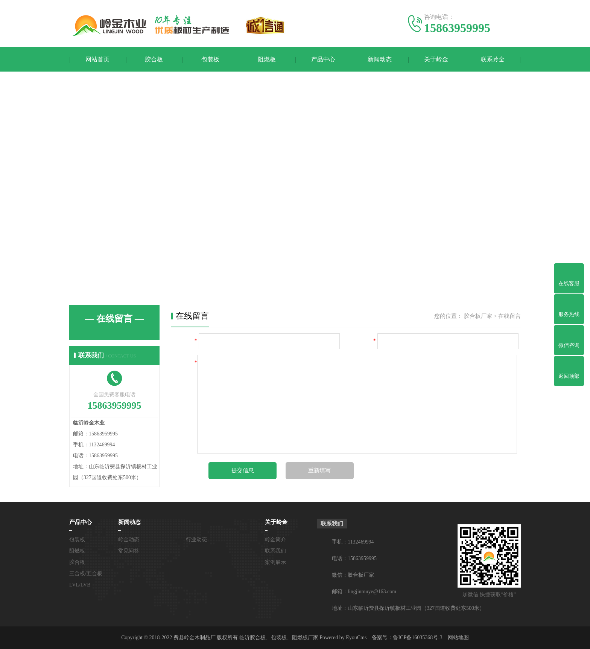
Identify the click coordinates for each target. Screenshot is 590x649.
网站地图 (458, 637)
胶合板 (154, 59)
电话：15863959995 (354, 558)
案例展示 (275, 562)
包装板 (210, 59)
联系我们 (275, 551)
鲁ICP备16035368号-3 (417, 637)
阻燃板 (267, 59)
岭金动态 (128, 539)
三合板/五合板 (85, 573)
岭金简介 (275, 539)
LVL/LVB (80, 585)
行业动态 (196, 539)
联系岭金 (493, 59)
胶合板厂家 (478, 316)
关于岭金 (436, 59)
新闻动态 (380, 59)
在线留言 (509, 316)
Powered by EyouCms (342, 637)
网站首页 (97, 59)
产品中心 (323, 59)
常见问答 (128, 551)
